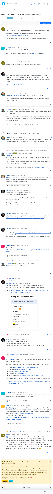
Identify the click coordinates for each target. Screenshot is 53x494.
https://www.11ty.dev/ (21, 373)
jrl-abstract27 (9, 405)
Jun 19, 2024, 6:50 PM (19, 175)
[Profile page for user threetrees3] (3, 48)
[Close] (50, 462)
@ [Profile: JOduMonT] (10, 359)
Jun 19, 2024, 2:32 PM (19, 137)
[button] (2, 491)
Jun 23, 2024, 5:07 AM (22, 392)
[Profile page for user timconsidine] (3, 110)
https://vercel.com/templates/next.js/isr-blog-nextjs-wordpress (25, 218)
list (43, 53)
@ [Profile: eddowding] (10, 408)
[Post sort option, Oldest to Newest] (3, 23)
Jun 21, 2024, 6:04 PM (22, 357)
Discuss (10, 18)
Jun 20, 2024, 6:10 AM (22, 190)
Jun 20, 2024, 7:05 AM (22, 245)
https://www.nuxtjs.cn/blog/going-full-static (31, 375)
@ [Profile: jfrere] (8, 155)
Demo (41, 4)
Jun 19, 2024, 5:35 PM (28, 153)
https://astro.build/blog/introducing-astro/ (25, 367)
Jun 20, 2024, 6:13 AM (22, 213)
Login (10, 481)
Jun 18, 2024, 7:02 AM (19, 93)
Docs (45, 4)
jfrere (7, 93)
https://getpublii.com (15, 95)
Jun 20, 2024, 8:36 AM (22, 281)
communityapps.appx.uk (38, 124)
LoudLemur (9, 245)
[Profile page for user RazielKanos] (3, 74)
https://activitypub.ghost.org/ (24, 413)
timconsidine (9, 109)
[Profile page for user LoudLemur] (3, 246)
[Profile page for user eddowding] (3, 29)
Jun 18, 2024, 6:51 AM (23, 73)
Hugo (32, 53)
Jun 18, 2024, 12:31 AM (22, 47)
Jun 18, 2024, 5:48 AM (22, 61)
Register (5, 481)
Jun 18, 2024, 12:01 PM (28, 109)
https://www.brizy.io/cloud (14, 84)
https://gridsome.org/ (21, 371)
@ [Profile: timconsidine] (10, 178)
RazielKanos (9, 73)
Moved (4, 18)
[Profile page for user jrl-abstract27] (3, 406)
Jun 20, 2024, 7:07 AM (28, 263)
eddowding (9, 28)
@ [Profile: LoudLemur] (10, 283)
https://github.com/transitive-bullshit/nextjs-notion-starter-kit (33, 233)
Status (36, 4)
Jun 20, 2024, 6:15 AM (22, 228)
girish (9, 133)
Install (49, 4)
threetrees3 (9, 47)
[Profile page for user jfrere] (3, 94)
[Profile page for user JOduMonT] (3, 191)
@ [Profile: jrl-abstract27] (10, 437)
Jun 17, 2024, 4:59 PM (22, 28)
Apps (31, 4)
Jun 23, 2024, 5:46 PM (22, 434)
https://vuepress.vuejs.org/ (23, 369)
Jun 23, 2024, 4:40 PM (24, 405)
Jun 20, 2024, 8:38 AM (22, 339)
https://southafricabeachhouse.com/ (17, 35)
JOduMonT (9, 190)
